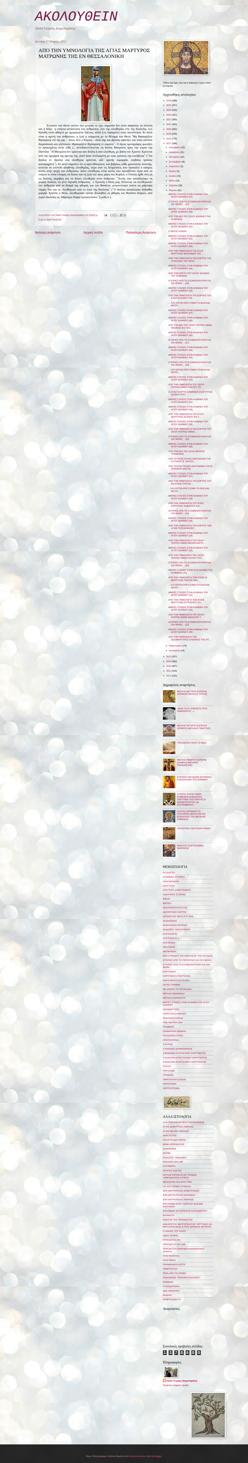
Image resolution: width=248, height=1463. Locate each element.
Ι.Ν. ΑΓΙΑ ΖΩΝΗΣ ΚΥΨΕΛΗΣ (177, 1186)
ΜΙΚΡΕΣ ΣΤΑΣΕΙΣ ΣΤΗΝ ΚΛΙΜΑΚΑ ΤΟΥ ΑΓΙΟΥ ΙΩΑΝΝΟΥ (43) (188, 356)
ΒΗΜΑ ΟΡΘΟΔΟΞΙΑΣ (173, 1144)
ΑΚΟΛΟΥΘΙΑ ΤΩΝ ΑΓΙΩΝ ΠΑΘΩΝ (194, 828)
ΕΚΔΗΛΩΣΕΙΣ (170, 921)
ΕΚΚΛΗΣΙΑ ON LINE (173, 1162)
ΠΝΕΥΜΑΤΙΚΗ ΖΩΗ (173, 1022)
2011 (169, 675)
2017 (169, 143)
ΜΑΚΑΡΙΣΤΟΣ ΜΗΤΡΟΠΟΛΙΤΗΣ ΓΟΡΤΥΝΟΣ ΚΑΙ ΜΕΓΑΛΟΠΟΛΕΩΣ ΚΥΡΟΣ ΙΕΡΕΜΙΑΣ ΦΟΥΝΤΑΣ (187, 1225)
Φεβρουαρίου (176, 645)
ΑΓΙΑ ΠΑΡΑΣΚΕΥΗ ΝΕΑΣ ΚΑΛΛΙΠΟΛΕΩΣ (183, 1122)
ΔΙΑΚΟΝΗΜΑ (169, 1148)
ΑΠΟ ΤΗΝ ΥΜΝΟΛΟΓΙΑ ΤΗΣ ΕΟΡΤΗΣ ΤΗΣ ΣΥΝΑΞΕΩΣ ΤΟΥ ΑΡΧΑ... (189, 259)
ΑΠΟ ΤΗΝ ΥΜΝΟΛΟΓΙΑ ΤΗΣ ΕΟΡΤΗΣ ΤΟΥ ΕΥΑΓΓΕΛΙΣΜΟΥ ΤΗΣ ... (189, 296)
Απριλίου (173, 185)
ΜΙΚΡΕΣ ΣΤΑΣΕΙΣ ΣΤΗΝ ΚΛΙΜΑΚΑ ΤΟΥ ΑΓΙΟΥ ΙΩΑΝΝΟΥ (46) (188, 319)
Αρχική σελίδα (93, 232)
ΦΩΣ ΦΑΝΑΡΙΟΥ (171, 1291)
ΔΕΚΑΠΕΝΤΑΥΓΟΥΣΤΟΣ (175, 907)
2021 (169, 124)
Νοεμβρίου (174, 152)
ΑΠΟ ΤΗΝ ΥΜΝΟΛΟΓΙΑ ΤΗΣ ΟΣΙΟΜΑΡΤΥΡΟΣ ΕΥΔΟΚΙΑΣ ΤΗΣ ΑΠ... (189, 638)
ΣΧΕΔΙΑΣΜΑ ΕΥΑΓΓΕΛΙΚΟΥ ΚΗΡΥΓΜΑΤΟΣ (184, 1062)
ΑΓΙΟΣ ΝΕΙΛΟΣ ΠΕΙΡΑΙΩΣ (176, 1131)
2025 (169, 105)
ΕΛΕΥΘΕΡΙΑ (169, 1166)
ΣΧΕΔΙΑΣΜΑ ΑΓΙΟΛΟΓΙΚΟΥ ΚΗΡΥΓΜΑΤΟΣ (184, 1053)
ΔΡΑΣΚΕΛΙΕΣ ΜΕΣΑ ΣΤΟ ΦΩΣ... (179, 916)
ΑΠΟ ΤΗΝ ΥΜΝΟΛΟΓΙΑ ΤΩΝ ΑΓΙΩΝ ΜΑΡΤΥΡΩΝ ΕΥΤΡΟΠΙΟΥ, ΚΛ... (186, 601)
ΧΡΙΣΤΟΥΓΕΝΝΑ (171, 1088)
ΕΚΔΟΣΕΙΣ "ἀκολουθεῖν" (175, 1157)
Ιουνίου (173, 176)
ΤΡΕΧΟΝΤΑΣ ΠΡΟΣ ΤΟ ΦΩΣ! (192, 742)
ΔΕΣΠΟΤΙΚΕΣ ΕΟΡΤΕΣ (174, 912)
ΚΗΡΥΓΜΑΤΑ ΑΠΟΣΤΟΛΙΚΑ (177, 976)
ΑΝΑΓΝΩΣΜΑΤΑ (171, 881)
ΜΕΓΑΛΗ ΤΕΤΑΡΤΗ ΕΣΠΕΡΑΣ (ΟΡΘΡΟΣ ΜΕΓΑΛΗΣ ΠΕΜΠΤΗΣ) (193, 726)
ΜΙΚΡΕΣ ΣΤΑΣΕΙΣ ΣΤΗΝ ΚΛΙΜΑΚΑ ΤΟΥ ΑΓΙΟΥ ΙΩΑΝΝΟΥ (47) (188, 311)
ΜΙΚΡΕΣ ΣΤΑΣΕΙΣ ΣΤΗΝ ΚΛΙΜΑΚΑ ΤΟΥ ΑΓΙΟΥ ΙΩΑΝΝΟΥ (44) (188, 348)
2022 (169, 119)
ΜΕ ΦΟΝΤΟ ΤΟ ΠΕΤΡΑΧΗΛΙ (177, 989)
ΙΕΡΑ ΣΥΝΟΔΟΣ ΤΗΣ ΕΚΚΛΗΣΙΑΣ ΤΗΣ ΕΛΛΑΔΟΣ (188, 956)
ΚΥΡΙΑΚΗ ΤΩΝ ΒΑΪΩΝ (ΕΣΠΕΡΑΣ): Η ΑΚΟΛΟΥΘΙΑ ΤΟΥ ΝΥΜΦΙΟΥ (194, 778)
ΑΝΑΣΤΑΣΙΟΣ (170, 1135)
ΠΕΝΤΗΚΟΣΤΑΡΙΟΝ (173, 1018)
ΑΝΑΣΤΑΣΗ (168, 885)
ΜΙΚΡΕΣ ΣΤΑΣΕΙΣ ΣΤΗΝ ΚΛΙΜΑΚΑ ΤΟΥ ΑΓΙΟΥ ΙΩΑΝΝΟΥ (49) (188, 267)
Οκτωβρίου (174, 157)
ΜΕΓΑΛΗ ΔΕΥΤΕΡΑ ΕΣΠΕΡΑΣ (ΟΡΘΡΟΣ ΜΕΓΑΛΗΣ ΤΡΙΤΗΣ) (192, 692)
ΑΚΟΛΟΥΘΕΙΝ (76, 17)
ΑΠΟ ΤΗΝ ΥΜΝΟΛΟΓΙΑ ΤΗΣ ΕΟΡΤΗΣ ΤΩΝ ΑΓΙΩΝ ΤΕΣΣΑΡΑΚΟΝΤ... (190, 526)
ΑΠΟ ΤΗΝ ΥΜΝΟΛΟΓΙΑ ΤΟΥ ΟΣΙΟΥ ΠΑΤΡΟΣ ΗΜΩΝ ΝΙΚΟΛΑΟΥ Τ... (186, 616)
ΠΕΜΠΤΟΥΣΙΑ (170, 1269)
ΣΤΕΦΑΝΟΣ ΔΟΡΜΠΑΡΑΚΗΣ (177, 1049)
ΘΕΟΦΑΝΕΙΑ (169, 951)
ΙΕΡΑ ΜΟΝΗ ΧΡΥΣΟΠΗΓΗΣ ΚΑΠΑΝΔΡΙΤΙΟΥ (185, 1211)
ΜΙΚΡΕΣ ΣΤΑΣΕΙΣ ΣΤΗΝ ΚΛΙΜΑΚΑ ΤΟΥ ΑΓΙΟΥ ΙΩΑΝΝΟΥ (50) (188, 244)
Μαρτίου (173, 190)
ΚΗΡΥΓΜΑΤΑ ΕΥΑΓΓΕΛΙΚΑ (176, 980)
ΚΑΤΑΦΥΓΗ (168, 1215)
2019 (169, 133)
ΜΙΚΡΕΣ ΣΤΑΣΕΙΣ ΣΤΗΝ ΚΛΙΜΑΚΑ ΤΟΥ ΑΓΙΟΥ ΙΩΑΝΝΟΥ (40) (188, 408)
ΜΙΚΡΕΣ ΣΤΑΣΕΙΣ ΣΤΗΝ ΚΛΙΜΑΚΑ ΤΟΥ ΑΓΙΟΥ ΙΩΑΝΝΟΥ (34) (188, 534)
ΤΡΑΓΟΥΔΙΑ (169, 1070)
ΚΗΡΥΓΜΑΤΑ (169, 971)
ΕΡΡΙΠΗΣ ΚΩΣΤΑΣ (172, 1170)
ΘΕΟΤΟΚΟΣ (169, 947)
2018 (169, 138)
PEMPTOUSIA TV (172, 1299)
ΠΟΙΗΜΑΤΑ (168, 1027)
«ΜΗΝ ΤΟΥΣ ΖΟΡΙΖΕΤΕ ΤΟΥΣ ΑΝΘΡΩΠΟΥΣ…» (192, 709)
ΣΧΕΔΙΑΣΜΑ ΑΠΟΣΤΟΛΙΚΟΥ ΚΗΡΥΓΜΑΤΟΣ (185, 1057)
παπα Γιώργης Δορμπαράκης (182, 1380)
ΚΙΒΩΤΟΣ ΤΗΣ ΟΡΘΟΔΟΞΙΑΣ (178, 1219)
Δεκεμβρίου (175, 147)
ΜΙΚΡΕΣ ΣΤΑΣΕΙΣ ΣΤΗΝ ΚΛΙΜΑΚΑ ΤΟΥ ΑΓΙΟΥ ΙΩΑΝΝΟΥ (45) (188, 333)
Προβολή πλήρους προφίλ (176, 1385)
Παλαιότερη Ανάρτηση (141, 232)
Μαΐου (172, 180)
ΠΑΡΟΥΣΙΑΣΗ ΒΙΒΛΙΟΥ (175, 1013)
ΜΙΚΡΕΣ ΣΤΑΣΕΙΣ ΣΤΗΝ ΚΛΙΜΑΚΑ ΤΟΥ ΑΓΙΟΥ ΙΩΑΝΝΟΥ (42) (188, 378)
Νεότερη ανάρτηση (48, 232)
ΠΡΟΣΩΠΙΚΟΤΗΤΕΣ (173, 1035)
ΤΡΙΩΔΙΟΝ (168, 1075)
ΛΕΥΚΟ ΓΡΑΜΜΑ (171, 984)
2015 (169, 656)
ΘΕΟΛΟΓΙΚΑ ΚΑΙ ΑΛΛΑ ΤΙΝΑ (177, 1182)
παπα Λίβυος (169, 1260)
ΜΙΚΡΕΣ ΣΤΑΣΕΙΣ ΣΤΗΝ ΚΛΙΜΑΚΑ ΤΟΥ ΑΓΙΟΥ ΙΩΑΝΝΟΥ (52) (188, 225)
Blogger (158, 1456)
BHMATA (167, 1295)
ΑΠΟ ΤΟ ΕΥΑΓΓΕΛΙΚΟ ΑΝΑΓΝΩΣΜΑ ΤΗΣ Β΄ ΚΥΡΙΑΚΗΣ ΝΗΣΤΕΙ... (190, 467)
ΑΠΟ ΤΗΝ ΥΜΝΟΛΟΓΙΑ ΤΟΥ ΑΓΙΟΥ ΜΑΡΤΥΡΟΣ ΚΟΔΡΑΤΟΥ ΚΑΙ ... (186, 504)
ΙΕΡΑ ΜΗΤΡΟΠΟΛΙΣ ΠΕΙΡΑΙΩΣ (178, 1199)
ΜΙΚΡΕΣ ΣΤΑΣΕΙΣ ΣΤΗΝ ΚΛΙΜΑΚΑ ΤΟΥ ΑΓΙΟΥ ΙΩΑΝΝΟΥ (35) (188, 519)
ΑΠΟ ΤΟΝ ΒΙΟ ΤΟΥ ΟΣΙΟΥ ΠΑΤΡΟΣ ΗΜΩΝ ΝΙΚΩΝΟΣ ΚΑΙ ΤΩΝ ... (190, 326)
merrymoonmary (137, 1456)
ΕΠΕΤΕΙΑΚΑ (169, 942)
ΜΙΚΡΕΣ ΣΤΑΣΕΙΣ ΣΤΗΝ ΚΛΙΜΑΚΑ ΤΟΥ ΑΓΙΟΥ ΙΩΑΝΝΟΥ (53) (188, 210)
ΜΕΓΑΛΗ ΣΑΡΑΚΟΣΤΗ (174, 998)
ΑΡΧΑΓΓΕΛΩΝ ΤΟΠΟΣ (174, 1140)
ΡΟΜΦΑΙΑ (168, 1282)
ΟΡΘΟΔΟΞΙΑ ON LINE (174, 1244)
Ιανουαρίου (174, 650)
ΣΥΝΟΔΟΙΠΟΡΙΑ (171, 1286)
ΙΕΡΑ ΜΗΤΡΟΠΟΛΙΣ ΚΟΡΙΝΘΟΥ (179, 1195)
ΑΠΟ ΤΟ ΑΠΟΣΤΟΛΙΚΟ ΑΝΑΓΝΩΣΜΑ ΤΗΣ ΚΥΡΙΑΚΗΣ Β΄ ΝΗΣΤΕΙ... (189, 460)
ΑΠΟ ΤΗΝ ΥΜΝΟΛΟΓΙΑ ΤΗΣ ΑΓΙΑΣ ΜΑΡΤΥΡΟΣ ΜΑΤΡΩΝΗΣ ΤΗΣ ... (185, 252)
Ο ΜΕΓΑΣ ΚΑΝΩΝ (177, 231)
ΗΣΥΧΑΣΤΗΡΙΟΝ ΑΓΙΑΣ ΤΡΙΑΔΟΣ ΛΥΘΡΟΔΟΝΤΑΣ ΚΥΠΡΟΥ (180, 1176)
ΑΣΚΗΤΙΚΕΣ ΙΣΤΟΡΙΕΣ (174, 894)
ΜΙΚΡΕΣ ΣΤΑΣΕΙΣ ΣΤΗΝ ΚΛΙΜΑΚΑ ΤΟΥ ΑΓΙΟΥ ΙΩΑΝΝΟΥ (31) (188, 593)
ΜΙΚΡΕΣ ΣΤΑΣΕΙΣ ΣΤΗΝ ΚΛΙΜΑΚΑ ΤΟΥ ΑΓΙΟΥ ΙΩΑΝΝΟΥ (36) (188, 497)
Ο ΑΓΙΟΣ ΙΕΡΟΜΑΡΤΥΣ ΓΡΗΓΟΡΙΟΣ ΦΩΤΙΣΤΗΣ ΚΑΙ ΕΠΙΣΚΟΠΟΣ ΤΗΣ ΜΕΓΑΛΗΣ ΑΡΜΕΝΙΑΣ (191, 815)
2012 (169, 670)
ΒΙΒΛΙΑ (166, 899)
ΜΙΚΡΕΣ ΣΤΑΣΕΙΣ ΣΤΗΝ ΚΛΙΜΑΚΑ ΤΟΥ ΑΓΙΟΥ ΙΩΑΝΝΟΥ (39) (188, 422)
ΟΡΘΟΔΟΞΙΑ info (171, 1240)
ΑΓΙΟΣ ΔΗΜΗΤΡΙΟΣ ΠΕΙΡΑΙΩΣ (178, 1126)
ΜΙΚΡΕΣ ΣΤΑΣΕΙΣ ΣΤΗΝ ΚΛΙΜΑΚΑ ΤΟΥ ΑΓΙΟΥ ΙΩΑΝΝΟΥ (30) (188, 608)
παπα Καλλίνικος (171, 1255)
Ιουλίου (173, 171)
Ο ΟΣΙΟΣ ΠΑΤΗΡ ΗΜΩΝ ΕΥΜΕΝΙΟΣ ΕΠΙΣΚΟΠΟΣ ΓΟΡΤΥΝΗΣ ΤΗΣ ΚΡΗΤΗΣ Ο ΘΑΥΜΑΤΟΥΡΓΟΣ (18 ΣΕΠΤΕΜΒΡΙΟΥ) (191, 799)
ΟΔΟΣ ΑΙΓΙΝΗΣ (170, 1235)
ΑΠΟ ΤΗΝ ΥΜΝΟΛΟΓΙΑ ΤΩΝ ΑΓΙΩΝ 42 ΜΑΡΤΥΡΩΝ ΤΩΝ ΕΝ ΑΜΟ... (187, 578)
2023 (169, 115)
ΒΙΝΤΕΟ (167, 903)
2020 (169, 129)
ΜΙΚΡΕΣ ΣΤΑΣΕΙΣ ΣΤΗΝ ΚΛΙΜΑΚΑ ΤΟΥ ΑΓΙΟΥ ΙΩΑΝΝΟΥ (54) (188, 195)
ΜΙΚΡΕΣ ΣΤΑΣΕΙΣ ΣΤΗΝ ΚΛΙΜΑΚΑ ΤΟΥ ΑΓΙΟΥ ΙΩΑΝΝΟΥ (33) (188, 549)
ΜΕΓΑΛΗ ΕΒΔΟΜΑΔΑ (174, 993)
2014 (169, 661)
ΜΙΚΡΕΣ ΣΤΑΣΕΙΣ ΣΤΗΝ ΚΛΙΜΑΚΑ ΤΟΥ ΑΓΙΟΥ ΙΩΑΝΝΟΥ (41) (188, 400)
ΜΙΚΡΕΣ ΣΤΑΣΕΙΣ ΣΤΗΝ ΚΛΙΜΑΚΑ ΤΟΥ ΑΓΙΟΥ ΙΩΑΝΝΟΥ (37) (188, 474)
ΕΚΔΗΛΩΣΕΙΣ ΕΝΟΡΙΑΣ (175, 925)
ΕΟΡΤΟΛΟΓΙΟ (54, 219)
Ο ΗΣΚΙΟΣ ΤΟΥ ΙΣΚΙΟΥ (174, 1231)
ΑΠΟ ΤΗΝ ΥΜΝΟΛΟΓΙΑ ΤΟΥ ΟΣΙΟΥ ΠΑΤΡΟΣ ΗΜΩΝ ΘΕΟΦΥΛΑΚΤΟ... (186, 541)
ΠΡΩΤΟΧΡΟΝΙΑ (171, 1040)
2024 (169, 110)
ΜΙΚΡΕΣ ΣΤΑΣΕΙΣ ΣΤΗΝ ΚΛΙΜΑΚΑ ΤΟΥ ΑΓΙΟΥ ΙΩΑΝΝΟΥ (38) (188, 445)
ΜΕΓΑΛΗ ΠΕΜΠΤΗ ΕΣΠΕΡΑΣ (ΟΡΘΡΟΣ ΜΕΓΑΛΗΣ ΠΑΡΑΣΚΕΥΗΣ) (192, 762)
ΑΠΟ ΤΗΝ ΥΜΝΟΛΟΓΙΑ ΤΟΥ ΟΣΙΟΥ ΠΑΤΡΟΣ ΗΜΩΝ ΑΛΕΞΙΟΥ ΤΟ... (186, 385)
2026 (169, 100)
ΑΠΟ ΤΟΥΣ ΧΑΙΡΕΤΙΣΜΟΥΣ (177, 890)
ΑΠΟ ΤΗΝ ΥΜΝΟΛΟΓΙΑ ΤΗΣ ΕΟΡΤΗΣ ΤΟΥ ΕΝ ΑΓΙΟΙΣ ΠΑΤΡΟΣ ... (189, 482)
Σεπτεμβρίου (175, 161)
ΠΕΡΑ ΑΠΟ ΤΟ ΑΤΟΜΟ (174, 1273)
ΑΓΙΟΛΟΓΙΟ (169, 872)
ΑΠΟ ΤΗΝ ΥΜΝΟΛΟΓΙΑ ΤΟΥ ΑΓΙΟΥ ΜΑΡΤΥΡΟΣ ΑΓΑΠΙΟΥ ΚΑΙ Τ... (186, 415)
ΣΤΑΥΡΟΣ (168, 1044)
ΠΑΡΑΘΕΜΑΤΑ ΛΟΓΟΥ (174, 1264)
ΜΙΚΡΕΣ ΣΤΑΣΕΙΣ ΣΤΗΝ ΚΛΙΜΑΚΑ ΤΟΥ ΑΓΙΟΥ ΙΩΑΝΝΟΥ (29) (188, 630)
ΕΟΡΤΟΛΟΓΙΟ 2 (171, 938)
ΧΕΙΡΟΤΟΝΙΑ (169, 1084)
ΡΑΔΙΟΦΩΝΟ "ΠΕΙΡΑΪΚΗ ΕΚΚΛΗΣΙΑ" (181, 1277)
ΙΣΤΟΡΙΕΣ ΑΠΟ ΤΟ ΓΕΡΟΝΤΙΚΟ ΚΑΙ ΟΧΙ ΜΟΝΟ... (188, 960)
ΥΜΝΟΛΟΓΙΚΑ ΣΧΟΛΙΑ (174, 1079)
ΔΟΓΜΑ (167, 1153)
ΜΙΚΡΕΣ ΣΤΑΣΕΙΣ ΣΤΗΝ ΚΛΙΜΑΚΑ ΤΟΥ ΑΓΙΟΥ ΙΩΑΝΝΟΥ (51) (188, 237)
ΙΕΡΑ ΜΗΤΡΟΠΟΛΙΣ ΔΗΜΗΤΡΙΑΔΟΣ (181, 1190)
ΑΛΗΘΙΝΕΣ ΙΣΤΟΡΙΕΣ (174, 877)
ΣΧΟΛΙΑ (167, 1066)
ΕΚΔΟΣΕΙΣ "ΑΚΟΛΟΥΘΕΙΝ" (176, 929)
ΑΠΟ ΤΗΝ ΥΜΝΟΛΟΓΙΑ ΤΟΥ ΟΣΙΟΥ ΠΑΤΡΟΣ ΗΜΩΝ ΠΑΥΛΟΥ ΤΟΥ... (186, 556)
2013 (169, 666)
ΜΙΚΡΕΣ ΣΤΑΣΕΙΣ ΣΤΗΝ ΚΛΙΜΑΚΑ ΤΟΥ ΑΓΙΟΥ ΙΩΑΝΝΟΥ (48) (188, 289)
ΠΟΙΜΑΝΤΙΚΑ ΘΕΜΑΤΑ (174, 1031)
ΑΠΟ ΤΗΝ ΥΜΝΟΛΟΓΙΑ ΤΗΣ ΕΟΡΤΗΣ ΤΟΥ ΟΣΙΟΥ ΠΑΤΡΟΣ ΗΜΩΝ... (189, 430)
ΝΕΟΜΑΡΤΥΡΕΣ (171, 1009)
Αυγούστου (174, 166)
